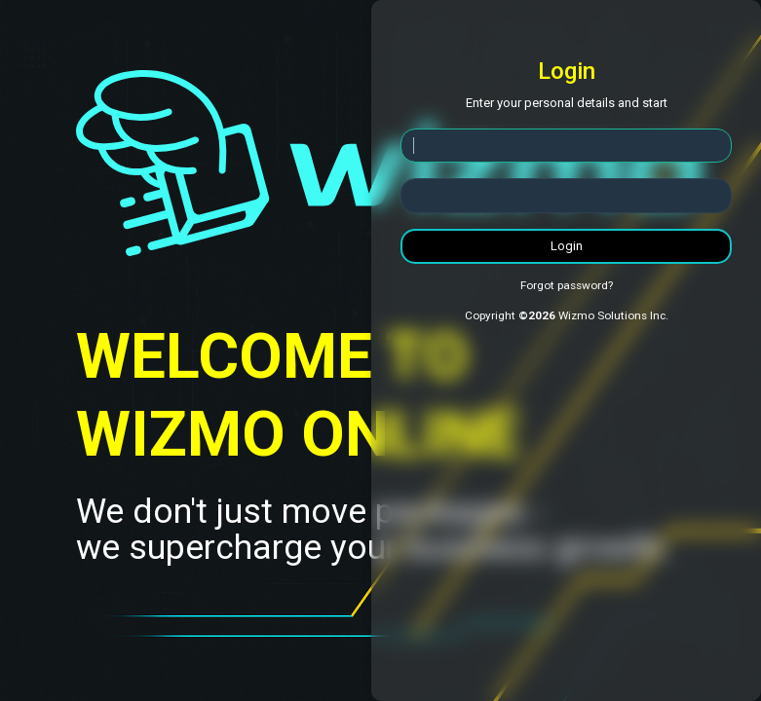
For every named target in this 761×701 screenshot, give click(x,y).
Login (567, 246)
